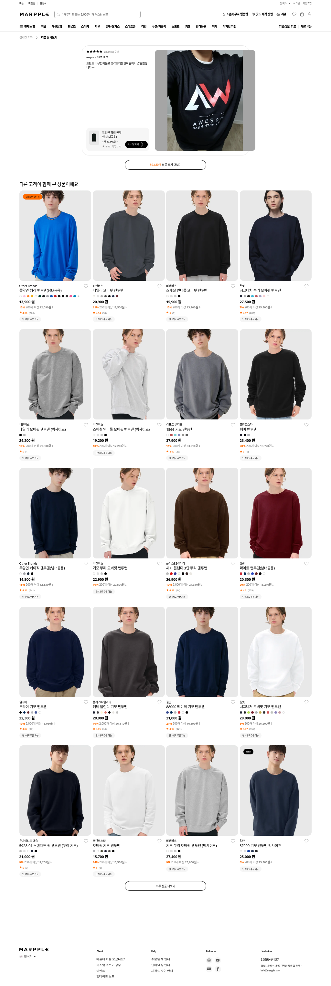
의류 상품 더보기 (165, 886)
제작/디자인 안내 (162, 970)
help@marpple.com (270, 970)
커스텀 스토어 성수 (108, 965)
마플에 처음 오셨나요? (110, 959)
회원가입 (307, 3)
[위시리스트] (294, 14)
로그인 (296, 3)
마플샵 (31, 3)
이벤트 (100, 970)
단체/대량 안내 (160, 965)
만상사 (43, 3)
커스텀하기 (136, 144)
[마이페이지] (309, 14)
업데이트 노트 (105, 976)
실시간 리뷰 (26, 37)
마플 (21, 3)
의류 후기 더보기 (165, 165)
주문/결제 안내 (160, 959)
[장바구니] (302, 14)
